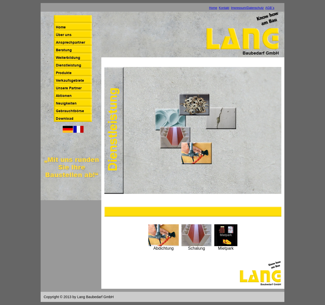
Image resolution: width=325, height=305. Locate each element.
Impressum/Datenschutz (247, 8)
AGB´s (269, 8)
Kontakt (224, 8)
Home (213, 8)
